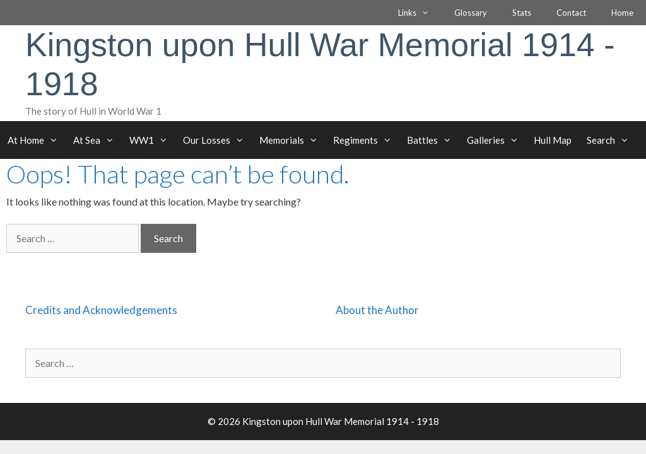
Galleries (496, 140)
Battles (433, 140)
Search (612, 140)
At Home (37, 140)
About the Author (377, 310)
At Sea (97, 140)
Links (420, 12)
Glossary (470, 13)
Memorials (292, 140)
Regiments (366, 140)
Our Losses (217, 140)
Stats (521, 13)
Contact (571, 13)
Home (622, 13)
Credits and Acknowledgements (101, 310)
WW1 (152, 140)
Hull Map (553, 140)
